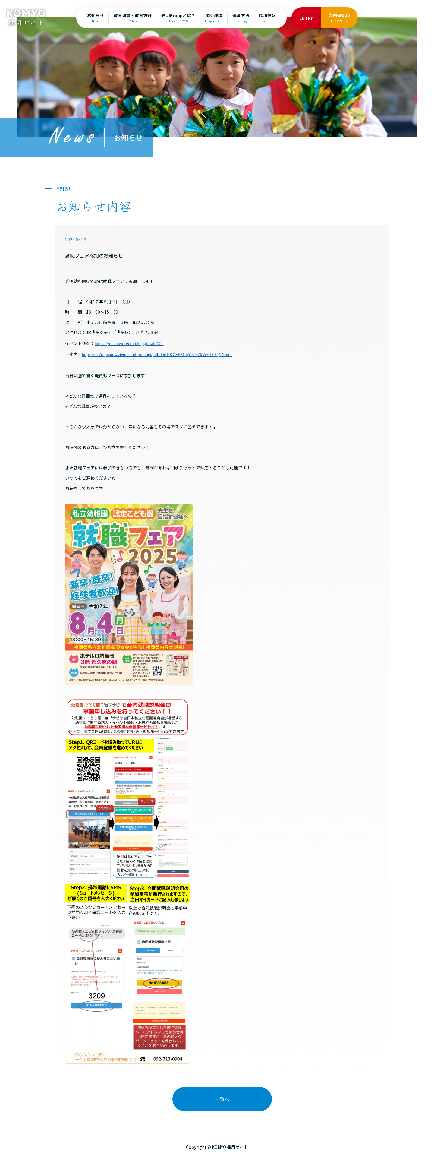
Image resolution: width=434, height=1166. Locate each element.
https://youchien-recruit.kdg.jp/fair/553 (129, 343)
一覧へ (222, 1099)
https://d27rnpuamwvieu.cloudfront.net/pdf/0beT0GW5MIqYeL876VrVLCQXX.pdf (157, 354)
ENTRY (306, 18)
